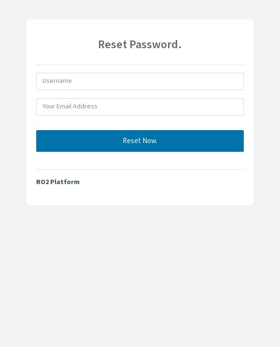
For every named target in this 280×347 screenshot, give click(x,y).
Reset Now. (140, 141)
